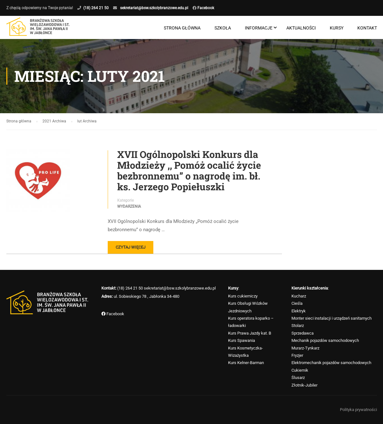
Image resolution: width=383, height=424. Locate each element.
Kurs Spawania (241, 340)
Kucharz (298, 296)
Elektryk (298, 311)
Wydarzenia (129, 206)
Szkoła (222, 27)
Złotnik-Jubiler (304, 385)
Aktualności (301, 27)
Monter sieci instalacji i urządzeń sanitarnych (331, 318)
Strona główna (182, 27)
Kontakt (367, 27)
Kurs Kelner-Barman (246, 362)
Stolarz (297, 325)
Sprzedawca (302, 333)
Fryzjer (297, 355)
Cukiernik (299, 370)
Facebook (205, 8)
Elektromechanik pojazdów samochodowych (331, 362)
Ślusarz (298, 377)
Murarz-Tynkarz (305, 348)
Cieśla (297, 303)
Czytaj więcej (130, 247)
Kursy (336, 27)
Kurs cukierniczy (243, 296)
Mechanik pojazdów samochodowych (325, 340)
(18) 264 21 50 (96, 8)
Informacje (258, 27)
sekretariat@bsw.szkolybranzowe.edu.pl (154, 8)
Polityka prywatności (358, 409)
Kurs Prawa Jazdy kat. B (249, 333)
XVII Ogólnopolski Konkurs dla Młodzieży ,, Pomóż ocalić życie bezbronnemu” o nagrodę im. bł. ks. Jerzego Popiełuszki (189, 170)
